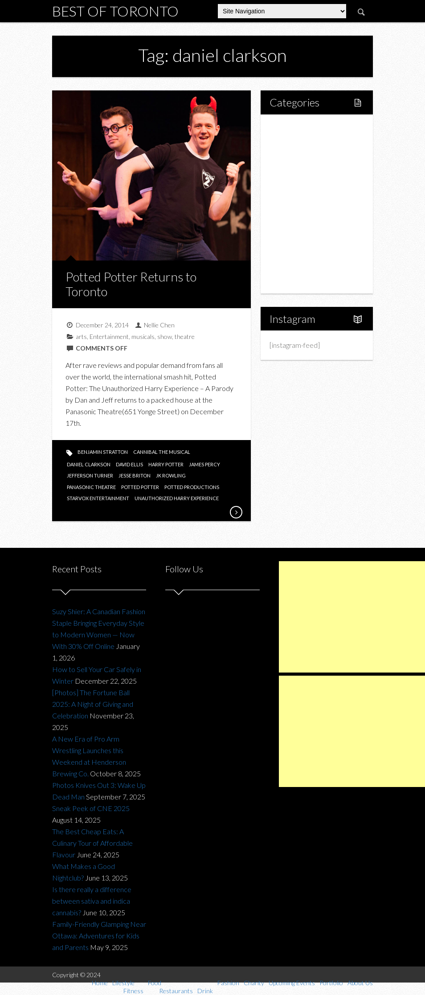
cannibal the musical (161, 452)
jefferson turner (90, 475)
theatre (185, 336)
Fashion (291, 219)
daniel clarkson (88, 464)
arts (81, 336)
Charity (290, 234)
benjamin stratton (103, 452)
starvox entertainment (98, 498)
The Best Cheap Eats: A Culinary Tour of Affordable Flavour (92, 843)
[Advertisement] (352, 617)
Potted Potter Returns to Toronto (130, 284)
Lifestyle (292, 143)
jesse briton (135, 475)
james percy (204, 464)
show (164, 336)
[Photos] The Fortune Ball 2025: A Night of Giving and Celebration (92, 704)
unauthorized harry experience (177, 498)
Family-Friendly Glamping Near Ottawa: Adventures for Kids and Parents (99, 935)
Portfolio (292, 264)
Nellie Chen (159, 325)
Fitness (299, 158)
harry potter (166, 464)
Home (289, 128)
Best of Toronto (115, 11)
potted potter (140, 487)
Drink (296, 204)
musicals (143, 336)
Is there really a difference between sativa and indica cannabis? (91, 901)
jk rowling (171, 475)
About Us (293, 279)
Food (287, 173)
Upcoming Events (305, 249)
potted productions (191, 487)
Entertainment (109, 336)
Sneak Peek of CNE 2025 (91, 808)
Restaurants (306, 188)
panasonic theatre (91, 487)
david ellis (129, 464)
